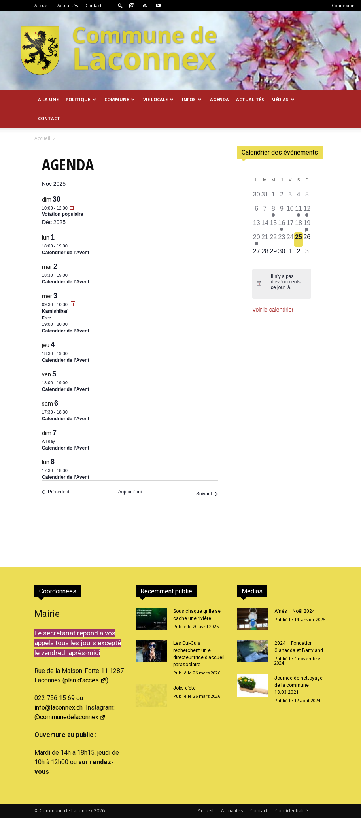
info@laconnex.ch (58, 707)
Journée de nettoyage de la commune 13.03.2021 (298, 685)
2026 (99, 810)
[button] (120, 5)
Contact (93, 5)
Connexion (343, 5)
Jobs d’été (184, 688)
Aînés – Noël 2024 (294, 611)
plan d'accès (85, 680)
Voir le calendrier (272, 309)
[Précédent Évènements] (56, 492)
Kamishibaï (54, 311)
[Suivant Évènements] (207, 494)
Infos (192, 99)
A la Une (48, 99)
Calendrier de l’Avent (65, 252)
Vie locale (158, 99)
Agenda (219, 99)
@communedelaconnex (70, 717)
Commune (119, 99)
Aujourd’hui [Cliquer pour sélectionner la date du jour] (130, 492)
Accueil (42, 5)
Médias (283, 99)
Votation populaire (62, 214)
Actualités (67, 5)
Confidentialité (291, 810)
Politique (81, 99)
